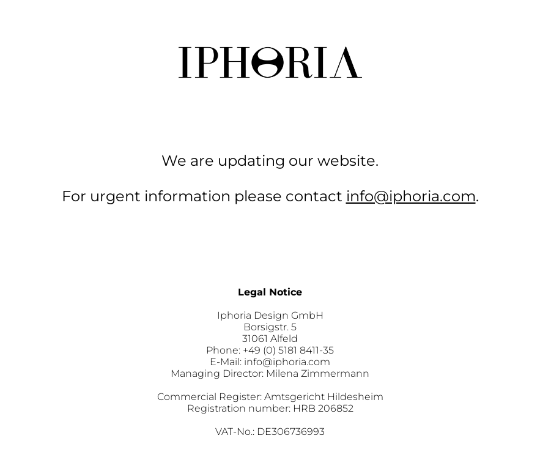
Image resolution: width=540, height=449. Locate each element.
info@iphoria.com (411, 196)
